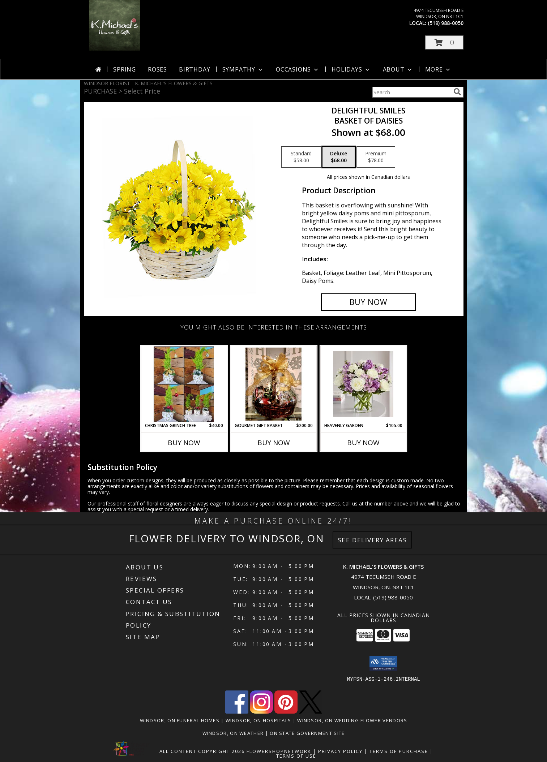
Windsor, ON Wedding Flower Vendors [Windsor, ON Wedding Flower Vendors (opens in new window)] (352, 720)
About (398, 69)
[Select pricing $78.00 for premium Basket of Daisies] (376, 157)
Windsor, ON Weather (233, 733)
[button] (444, 42)
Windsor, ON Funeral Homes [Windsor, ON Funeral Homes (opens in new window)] (180, 720)
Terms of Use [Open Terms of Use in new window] (296, 756)
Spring (124, 69)
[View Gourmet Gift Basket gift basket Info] (273, 384)
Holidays (351, 69)
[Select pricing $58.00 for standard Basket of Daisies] (301, 157)
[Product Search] (411, 92)
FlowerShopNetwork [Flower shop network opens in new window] (279, 751)
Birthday (194, 69)
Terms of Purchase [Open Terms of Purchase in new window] (398, 751)
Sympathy (243, 69)
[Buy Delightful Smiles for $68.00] (368, 302)
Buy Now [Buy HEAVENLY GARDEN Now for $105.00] (363, 442)
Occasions (298, 69)
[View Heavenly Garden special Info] (363, 384)
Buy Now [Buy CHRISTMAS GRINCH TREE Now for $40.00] (184, 442)
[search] (457, 92)
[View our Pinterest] (286, 711)
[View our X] (310, 711)
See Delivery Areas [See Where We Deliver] (372, 540)
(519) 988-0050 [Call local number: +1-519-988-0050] (445, 23)
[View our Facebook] (236, 711)
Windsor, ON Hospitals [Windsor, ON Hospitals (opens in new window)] (258, 720)
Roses (157, 69)
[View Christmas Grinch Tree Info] (184, 384)
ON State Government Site (307, 733)
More (438, 69)
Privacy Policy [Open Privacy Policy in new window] (340, 751)
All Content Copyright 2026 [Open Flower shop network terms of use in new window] (202, 751)
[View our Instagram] (261, 711)
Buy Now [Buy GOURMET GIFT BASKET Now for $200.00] (273, 442)
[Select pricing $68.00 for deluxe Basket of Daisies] (338, 157)
